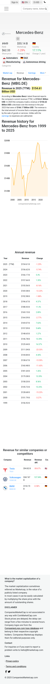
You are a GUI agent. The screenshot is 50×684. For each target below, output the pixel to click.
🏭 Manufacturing (11, 62)
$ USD (36, 2)
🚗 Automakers (10, 58)
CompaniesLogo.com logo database (22, 628)
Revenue (20, 73)
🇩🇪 (34, 43)
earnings (5, 116)
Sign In (14, 2)
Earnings (32, 73)
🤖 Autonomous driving (34, 62)
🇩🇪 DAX (24, 58)
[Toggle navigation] (6, 8)
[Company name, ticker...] (34, 8)
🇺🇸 (25, 2)
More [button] (42, 73)
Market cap (7, 73)
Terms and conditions (16, 666)
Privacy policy (12, 661)
